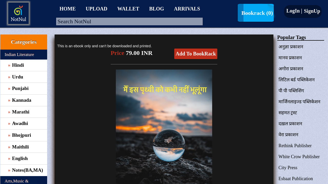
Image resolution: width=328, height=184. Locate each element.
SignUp (311, 11)
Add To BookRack (196, 53)
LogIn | (294, 11)
